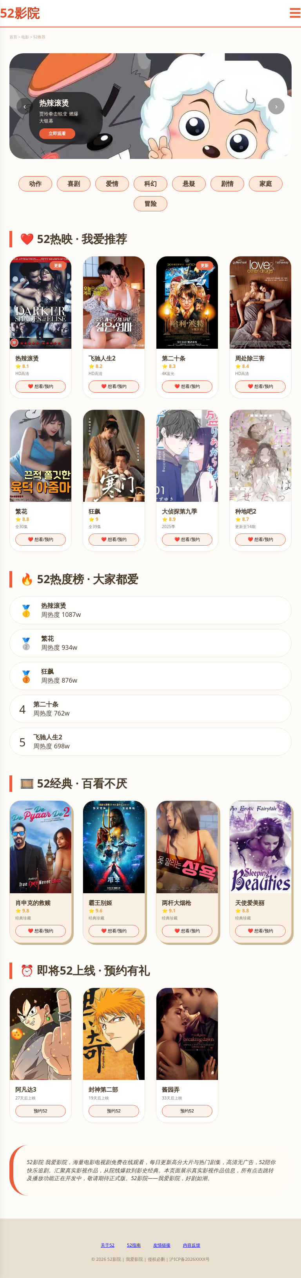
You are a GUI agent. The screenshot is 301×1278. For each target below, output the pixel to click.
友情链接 (161, 1245)
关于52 (107, 1245)
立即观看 (57, 133)
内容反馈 (191, 1245)
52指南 (134, 1245)
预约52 (40, 1111)
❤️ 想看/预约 (40, 386)
